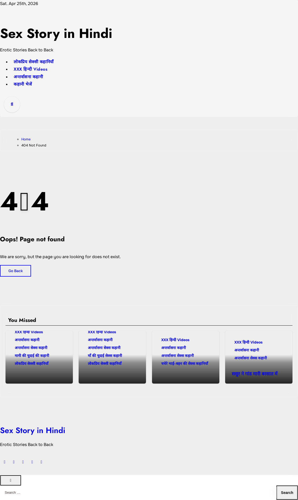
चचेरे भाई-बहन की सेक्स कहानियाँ (184, 363)
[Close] (10, 480)
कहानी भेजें (23, 84)
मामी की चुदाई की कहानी (32, 355)
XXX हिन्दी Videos (30, 69)
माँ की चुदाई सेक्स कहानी (105, 355)
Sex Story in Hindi (67, 32)
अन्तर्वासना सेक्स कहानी (31, 347)
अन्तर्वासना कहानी (28, 77)
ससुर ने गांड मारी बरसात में (254, 373)
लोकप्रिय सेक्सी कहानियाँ (34, 62)
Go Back (15, 270)
